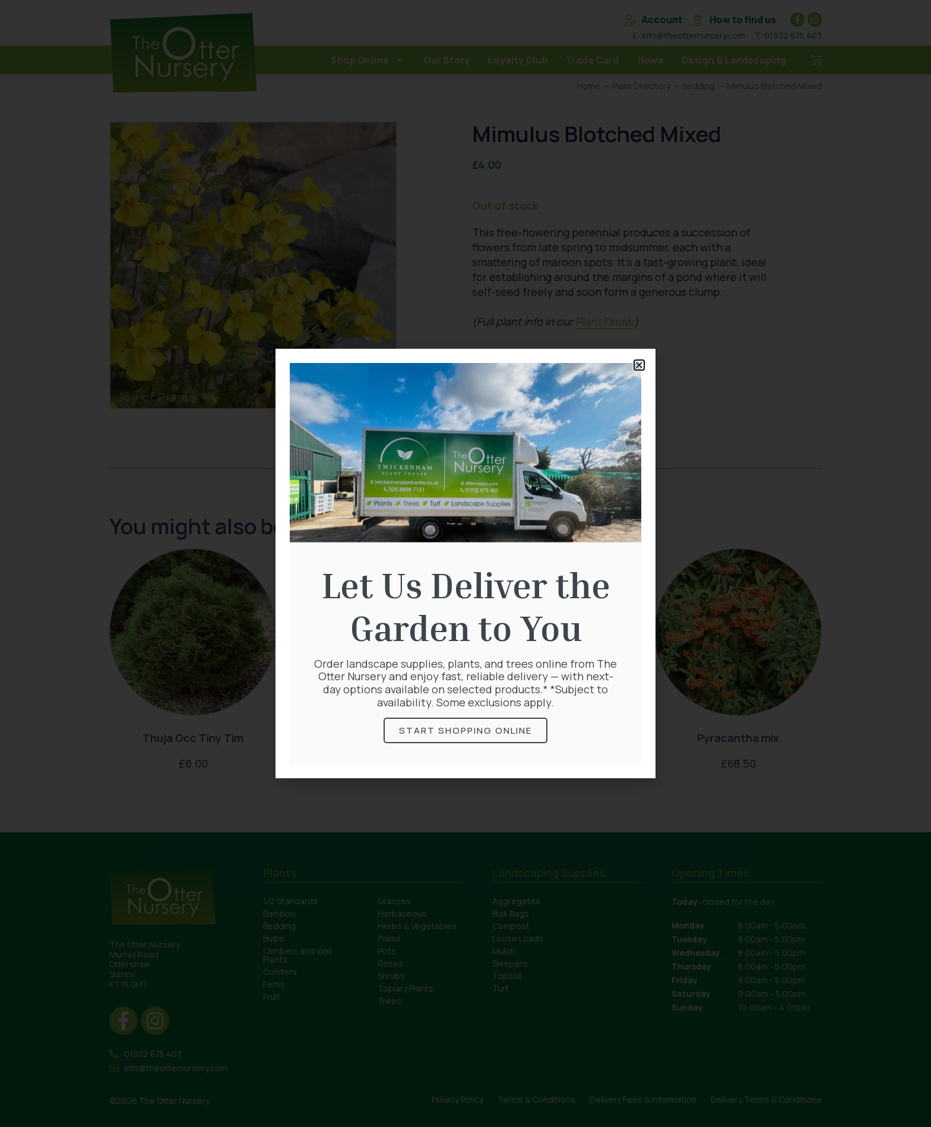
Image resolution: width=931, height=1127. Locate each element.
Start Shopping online (465, 730)
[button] (639, 365)
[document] (465, 563)
